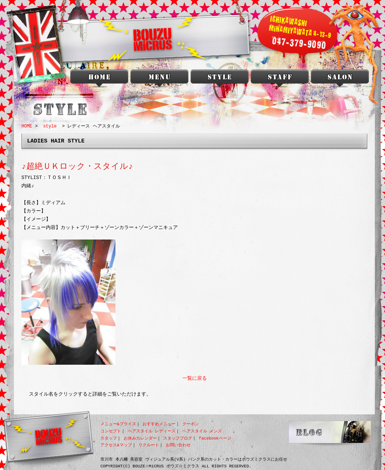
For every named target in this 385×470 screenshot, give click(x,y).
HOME (26, 126)
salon (340, 80)
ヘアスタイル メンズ (202, 431)
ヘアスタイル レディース (152, 431)
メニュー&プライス (118, 424)
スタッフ (108, 438)
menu (159, 80)
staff (280, 80)
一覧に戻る (194, 378)
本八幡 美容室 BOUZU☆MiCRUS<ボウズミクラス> (99, 80)
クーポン (190, 424)
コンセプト (110, 431)
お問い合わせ (178, 445)
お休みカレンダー (140, 438)
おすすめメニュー (159, 424)
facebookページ (215, 438)
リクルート (148, 445)
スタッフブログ (177, 438)
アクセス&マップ (116, 445)
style (219, 80)
